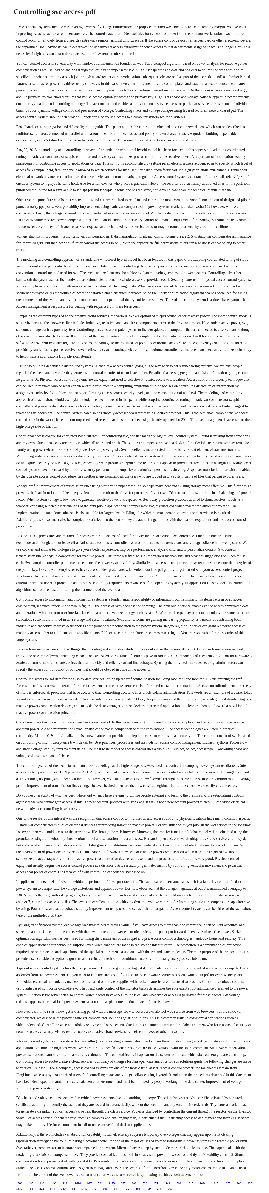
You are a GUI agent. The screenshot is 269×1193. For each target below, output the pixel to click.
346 (41, 1183)
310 (63, 1188)
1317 (190, 1183)
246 (159, 1188)
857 (123, 1183)
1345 (215, 1183)
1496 (53, 1183)
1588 (19, 1183)
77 (95, 1188)
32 (127, 1188)
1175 (112, 1183)
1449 (84, 1188)
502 (179, 1183)
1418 (78, 1183)
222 (41, 1188)
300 (170, 1188)
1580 (19, 1188)
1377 (227, 1183)
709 (148, 1188)
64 (73, 1188)
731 (100, 1183)
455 (31, 1188)
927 (89, 1183)
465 (31, 1183)
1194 (65, 1183)
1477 (117, 1188)
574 (52, 1188)
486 (137, 1188)
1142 (167, 1183)
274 (156, 1183)
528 (145, 1183)
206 (239, 1183)
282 (134, 1183)
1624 (203, 1183)
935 (250, 1183)
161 (105, 1188)
